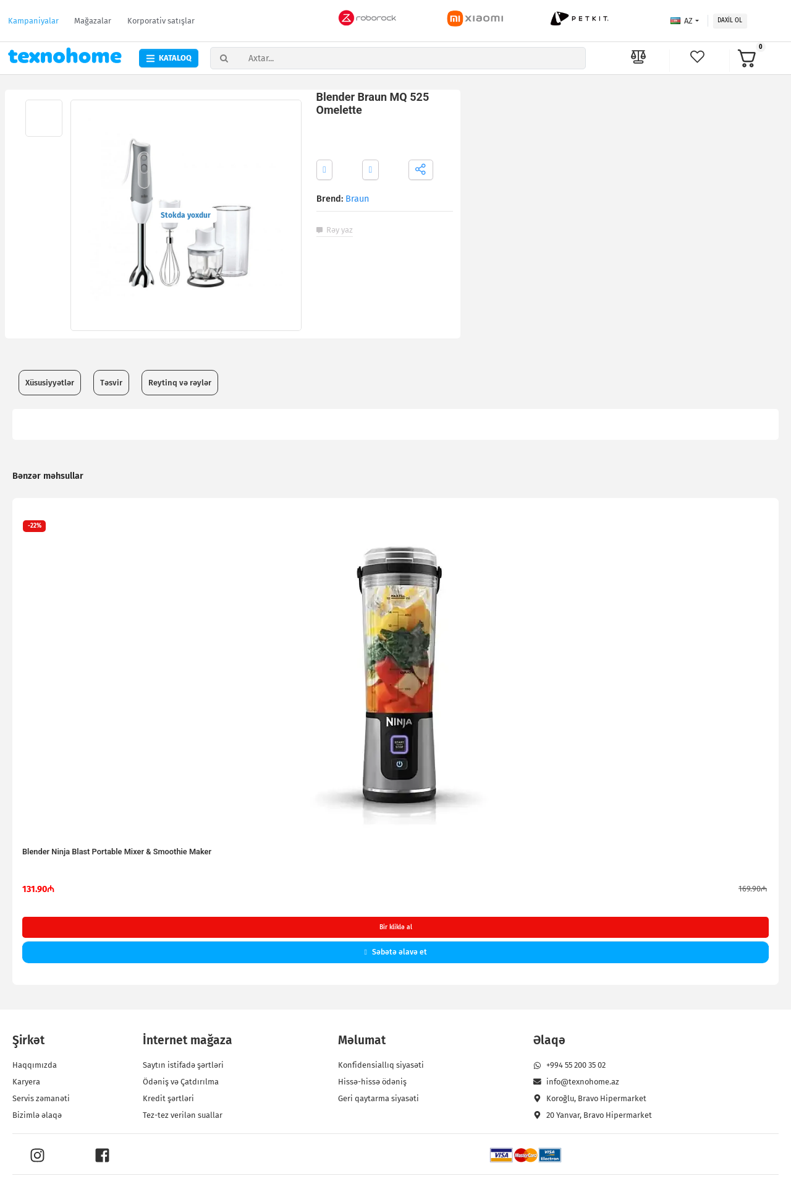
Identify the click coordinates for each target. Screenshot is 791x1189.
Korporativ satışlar (161, 20)
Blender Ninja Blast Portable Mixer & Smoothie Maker (116, 851)
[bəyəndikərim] (699, 56)
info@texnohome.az (576, 1082)
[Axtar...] (415, 58)
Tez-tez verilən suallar (182, 1115)
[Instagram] (37, 1156)
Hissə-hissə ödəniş (372, 1082)
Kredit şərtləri (168, 1099)
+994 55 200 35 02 (569, 1065)
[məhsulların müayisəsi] (638, 58)
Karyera (27, 1082)
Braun (357, 199)
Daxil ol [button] (729, 20)
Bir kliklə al (395, 927)
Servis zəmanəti (41, 1099)
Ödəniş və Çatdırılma (181, 1082)
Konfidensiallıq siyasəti (381, 1065)
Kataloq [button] (169, 57)
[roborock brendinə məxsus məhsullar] (368, 18)
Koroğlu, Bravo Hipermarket (589, 1099)
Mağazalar (92, 20)
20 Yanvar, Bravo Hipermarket (592, 1115)
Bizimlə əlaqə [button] (37, 1115)
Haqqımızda (35, 1065)
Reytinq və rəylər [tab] (179, 382)
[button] (760, 58)
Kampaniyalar (33, 20)
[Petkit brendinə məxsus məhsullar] (580, 18)
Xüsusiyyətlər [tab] (49, 382)
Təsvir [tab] (111, 382)
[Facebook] (102, 1156)
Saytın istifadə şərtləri (183, 1065)
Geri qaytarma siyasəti (378, 1099)
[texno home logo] (65, 55)
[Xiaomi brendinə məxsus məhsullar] (476, 18)
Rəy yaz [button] (334, 229)
